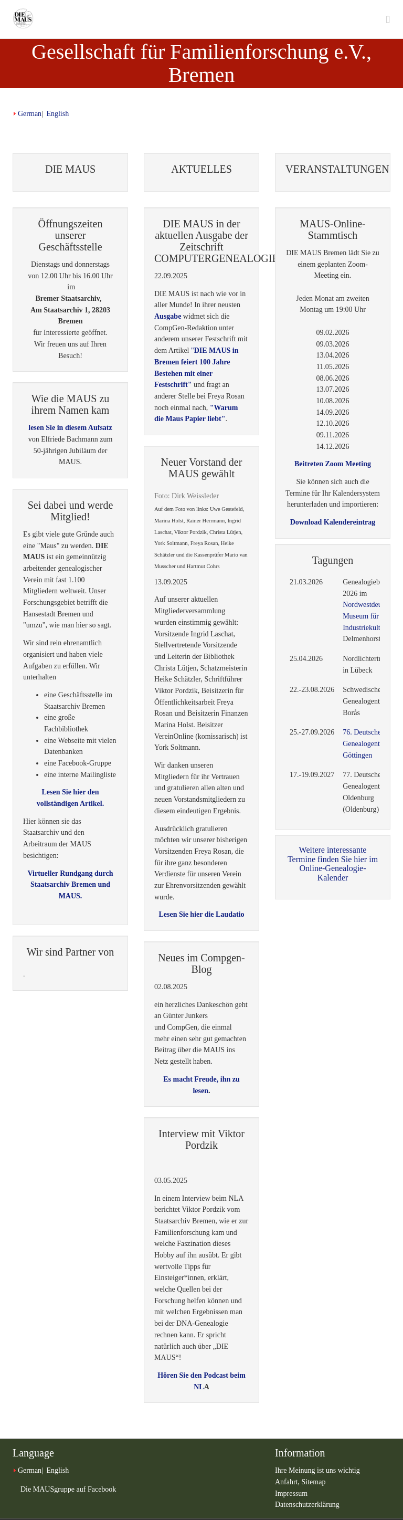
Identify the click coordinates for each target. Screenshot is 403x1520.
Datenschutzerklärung (307, 1504)
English (57, 114)
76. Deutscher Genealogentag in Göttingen (368, 743)
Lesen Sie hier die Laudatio (201, 914)
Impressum (291, 1493)
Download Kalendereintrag (333, 522)
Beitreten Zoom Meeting (332, 464)
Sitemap (314, 1482)
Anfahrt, (288, 1482)
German (29, 114)
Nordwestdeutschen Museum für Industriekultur (371, 616)
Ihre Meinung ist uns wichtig (317, 1470)
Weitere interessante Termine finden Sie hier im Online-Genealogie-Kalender (333, 863)
